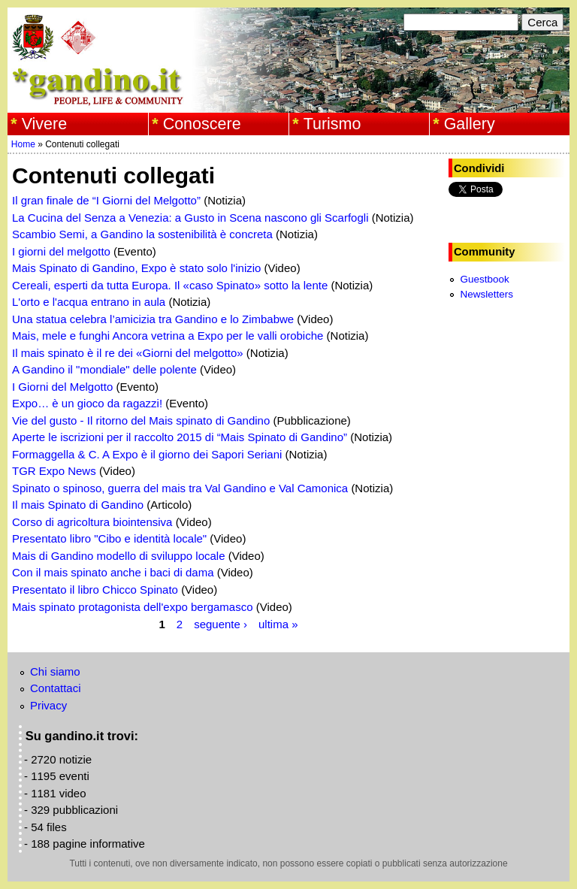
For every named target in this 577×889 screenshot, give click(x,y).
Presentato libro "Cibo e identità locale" (109, 538)
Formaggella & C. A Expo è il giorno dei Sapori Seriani (147, 454)
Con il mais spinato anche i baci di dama (112, 572)
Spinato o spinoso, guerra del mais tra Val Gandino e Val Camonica (180, 488)
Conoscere (202, 124)
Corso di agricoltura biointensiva (92, 522)
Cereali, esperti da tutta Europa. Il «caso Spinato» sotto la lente (170, 285)
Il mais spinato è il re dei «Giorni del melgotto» (127, 352)
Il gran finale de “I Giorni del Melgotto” (106, 200)
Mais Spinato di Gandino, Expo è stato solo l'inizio (136, 268)
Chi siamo (55, 671)
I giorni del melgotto (61, 251)
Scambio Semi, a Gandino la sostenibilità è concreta (142, 234)
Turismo (332, 124)
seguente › (220, 623)
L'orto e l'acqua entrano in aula (88, 301)
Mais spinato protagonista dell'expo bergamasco (132, 606)
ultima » (278, 623)
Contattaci (55, 688)
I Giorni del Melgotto (62, 386)
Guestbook (484, 279)
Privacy (48, 705)
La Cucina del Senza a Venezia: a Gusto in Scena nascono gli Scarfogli (190, 217)
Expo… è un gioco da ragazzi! (87, 403)
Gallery (469, 124)
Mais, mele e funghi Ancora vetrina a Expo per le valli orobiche (167, 335)
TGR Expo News (54, 470)
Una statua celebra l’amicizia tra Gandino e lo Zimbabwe (153, 319)
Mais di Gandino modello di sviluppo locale (118, 555)
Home (23, 144)
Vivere (45, 124)
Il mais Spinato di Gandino (77, 504)
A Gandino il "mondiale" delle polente (104, 369)
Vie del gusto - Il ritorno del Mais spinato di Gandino (141, 420)
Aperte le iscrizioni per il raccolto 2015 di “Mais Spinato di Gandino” (179, 437)
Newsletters (486, 294)
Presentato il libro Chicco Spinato (95, 589)
